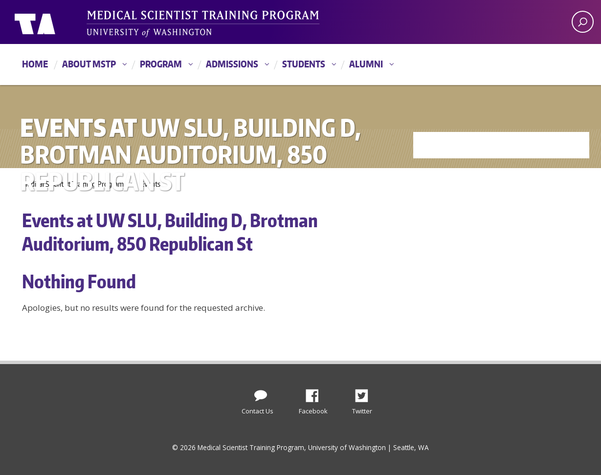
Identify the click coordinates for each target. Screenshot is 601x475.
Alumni (366, 64)
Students (303, 64)
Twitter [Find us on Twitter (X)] (365, 393)
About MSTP (89, 64)
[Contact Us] (260, 393)
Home (35, 64)
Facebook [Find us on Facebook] (316, 393)
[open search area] (583, 22)
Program (161, 64)
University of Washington (54, 22)
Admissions (232, 64)
